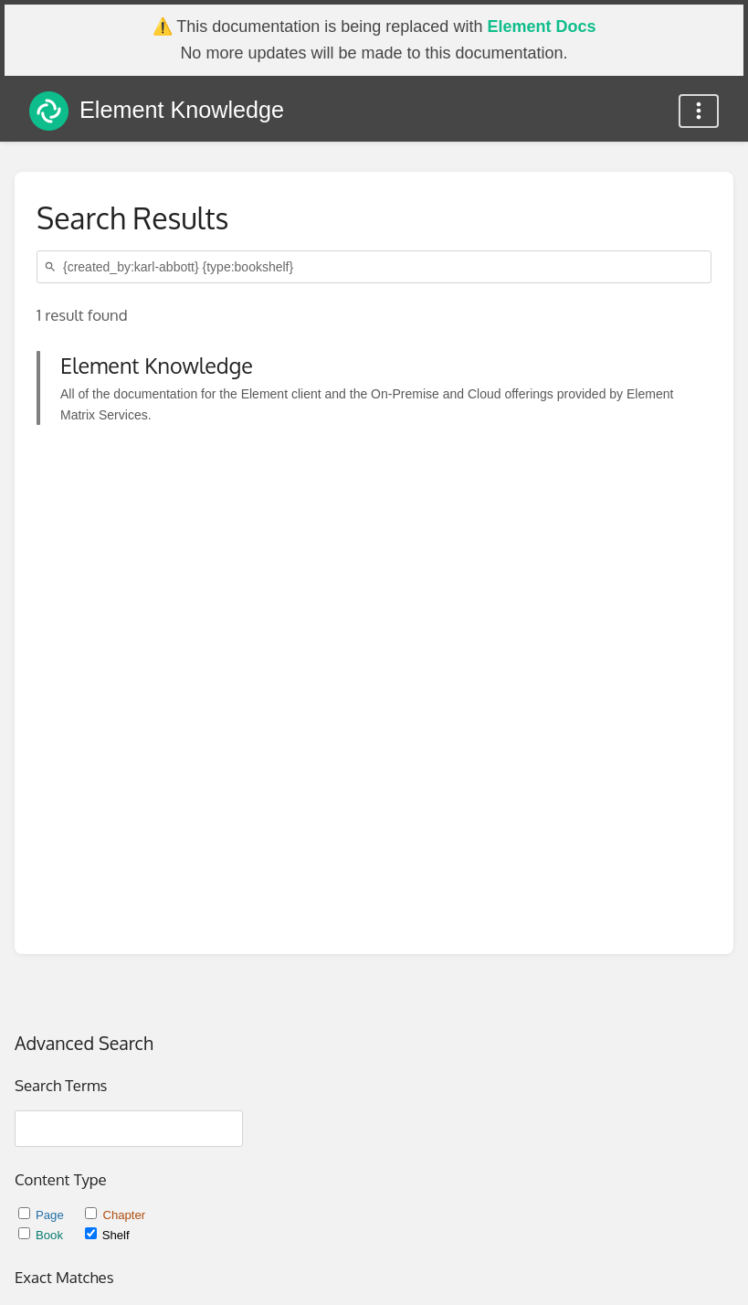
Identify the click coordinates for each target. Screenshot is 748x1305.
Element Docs (541, 26)
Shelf (107, 1235)
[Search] (53, 267)
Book (42, 1235)
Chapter (115, 1215)
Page (42, 1215)
